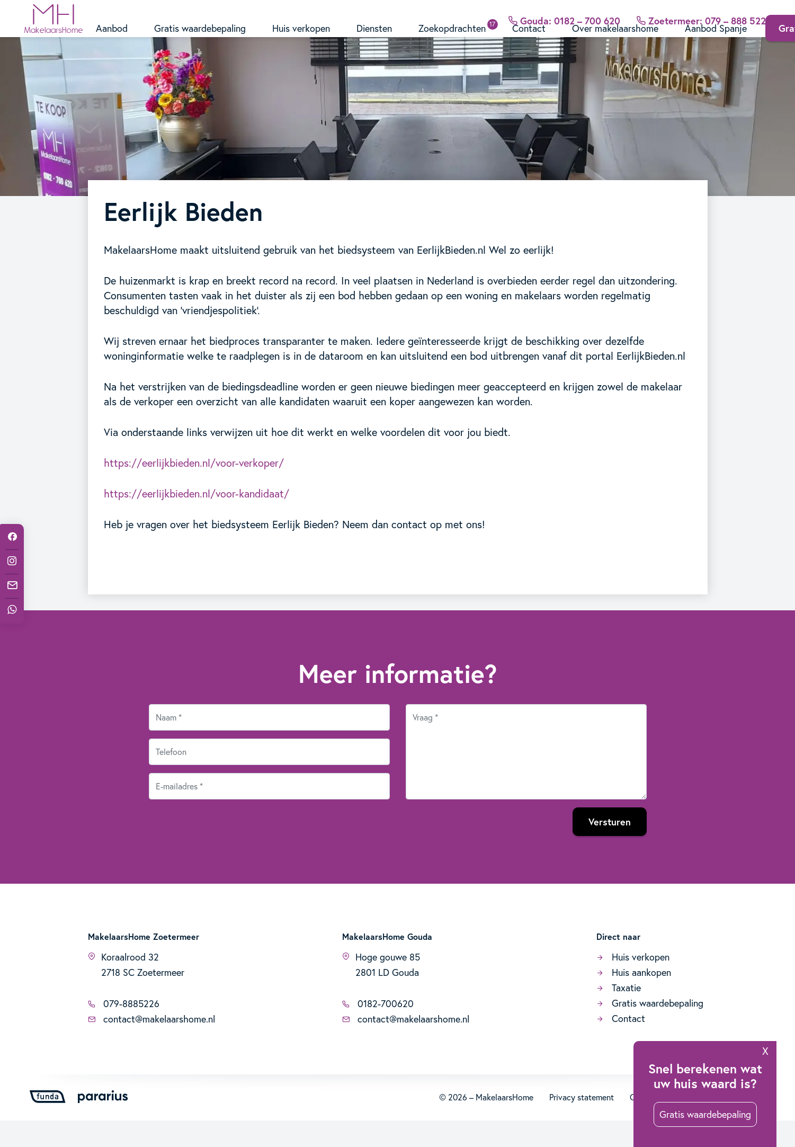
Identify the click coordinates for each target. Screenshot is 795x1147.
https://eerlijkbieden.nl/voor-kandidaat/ (196, 520)
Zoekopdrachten (452, 41)
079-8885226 (123, 1030)
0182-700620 (378, 1030)
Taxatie (618, 1014)
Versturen (609, 848)
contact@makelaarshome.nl (151, 1045)
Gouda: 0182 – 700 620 (564, 12)
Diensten (374, 41)
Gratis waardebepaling (200, 41)
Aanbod (112, 41)
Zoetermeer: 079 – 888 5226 (703, 12)
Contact (529, 41)
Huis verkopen (301, 41)
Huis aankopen (633, 998)
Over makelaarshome (615, 41)
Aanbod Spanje (716, 41)
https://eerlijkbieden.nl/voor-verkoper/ (194, 489)
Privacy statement (581, 1123)
